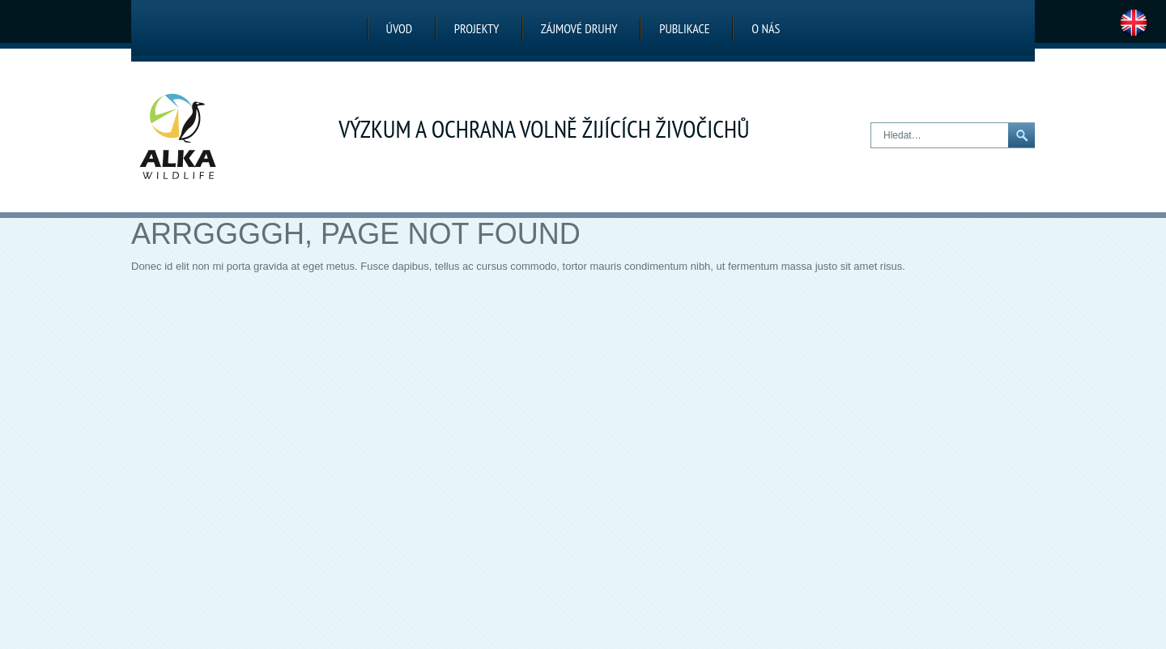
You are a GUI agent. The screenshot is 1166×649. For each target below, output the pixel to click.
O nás (765, 28)
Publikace (684, 28)
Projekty (476, 28)
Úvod (399, 28)
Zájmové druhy (579, 28)
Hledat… (871, 123)
